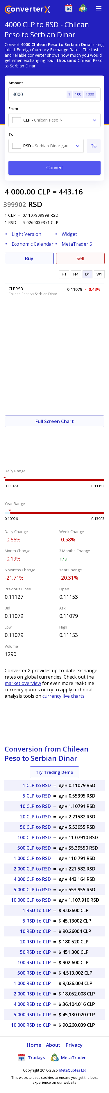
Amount (15, 82)
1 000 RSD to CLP (32, 983)
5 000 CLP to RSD (32, 889)
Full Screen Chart (54, 421)
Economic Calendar (32, 244)
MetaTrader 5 (77, 244)
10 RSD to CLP (35, 931)
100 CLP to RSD (34, 837)
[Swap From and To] (94, 146)
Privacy (74, 1044)
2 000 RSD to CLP (32, 994)
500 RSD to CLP (34, 973)
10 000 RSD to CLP (31, 1025)
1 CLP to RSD (37, 785)
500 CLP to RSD (34, 848)
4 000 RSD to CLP (32, 1004)
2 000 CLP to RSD (32, 869)
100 (78, 94)
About (53, 1044)
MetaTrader (68, 1057)
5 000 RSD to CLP (32, 1014)
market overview (23, 683)
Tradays (31, 1057)
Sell (80, 258)
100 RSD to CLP (34, 962)
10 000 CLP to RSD (31, 900)
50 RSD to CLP (35, 952)
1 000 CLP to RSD (32, 858)
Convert (54, 167)
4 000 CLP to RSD (32, 879)
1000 (90, 94)
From (13, 108)
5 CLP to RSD (37, 796)
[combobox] (54, 120)
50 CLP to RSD (35, 827)
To (10, 134)
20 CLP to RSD (35, 816)
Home (33, 1044)
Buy (29, 258)
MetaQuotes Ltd (72, 1070)
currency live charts (63, 696)
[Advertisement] (54, 444)
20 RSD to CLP (35, 941)
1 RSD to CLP (37, 910)
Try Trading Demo (54, 772)
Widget (69, 234)
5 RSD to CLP (37, 921)
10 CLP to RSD (35, 806)
